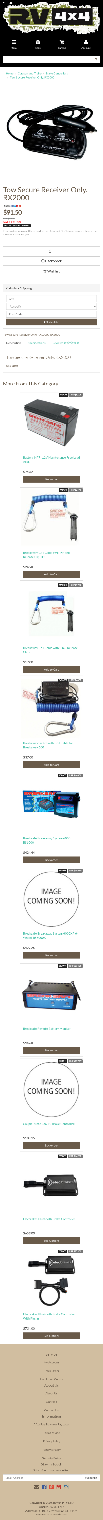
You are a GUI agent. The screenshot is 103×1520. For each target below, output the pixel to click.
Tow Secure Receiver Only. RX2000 (32, 77)
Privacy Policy (51, 1441)
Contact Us (51, 1410)
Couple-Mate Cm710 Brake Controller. (49, 1124)
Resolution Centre (51, 1379)
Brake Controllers (57, 73)
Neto (64, 1514)
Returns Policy (51, 1449)
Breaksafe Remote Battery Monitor (47, 1028)
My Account (51, 1362)
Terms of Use (51, 1432)
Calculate (51, 322)
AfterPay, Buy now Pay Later (51, 1424)
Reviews (66, 343)
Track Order (51, 1370)
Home (10, 73)
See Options (52, 1240)
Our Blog (51, 1401)
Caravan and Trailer (30, 73)
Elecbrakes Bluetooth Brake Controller (49, 1219)
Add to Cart (51, 574)
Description (13, 343)
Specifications (37, 343)
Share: (13, 205)
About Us (51, 1393)
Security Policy (51, 1458)
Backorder (51, 261)
